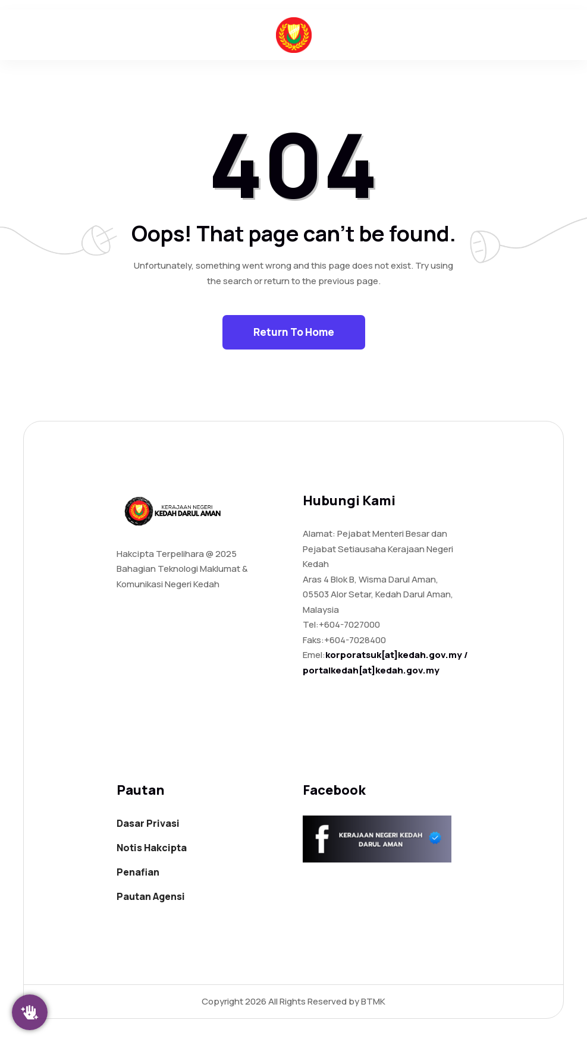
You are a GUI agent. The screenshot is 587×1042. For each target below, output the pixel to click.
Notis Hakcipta (152, 847)
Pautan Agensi (151, 896)
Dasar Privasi (148, 823)
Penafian (138, 872)
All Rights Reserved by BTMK (325, 1001)
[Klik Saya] (30, 1012)
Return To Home (293, 332)
